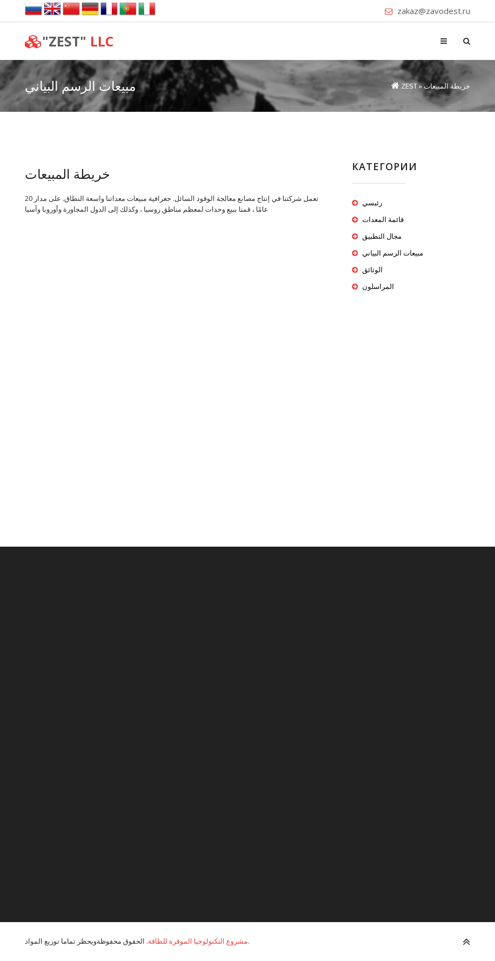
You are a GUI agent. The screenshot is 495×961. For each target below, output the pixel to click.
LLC (69, 41)
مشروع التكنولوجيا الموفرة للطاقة (198, 941)
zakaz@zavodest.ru (433, 10)
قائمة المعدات (383, 219)
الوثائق (372, 269)
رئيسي (372, 202)
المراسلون (378, 286)
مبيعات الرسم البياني (392, 253)
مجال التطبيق (382, 236)
